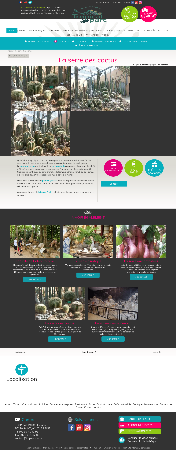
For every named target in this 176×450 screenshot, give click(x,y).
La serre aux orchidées (141, 261)
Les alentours (74, 35)
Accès (110, 30)
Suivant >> (158, 352)
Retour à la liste (18, 56)
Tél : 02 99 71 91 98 (26, 431)
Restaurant (97, 30)
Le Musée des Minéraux (113, 323)
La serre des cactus (59, 323)
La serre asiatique (88, 261)
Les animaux (82, 41)
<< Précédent (19, 352)
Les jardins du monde (39, 41)
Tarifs (22, 30)
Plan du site (48, 448)
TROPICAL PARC (25, 425)
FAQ (120, 2)
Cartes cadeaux (139, 419)
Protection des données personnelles (72, 448)
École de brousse (88, 45)
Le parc (12, 30)
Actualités (149, 30)
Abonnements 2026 (140, 425)
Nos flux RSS (96, 448)
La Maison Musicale (105, 41)
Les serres (63, 41)
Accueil (10, 51)
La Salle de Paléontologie (35, 261)
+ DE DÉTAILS (35, 279)
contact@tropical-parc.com (30, 438)
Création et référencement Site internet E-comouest (127, 448)
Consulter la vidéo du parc (143, 438)
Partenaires (92, 35)
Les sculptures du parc (135, 41)
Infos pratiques (37, 30)
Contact (120, 30)
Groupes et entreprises (75, 30)
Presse (127, 2)
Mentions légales (34, 448)
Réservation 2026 (140, 431)
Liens (114, 2)
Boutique (163, 30)
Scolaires (54, 30)
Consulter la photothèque (142, 441)
